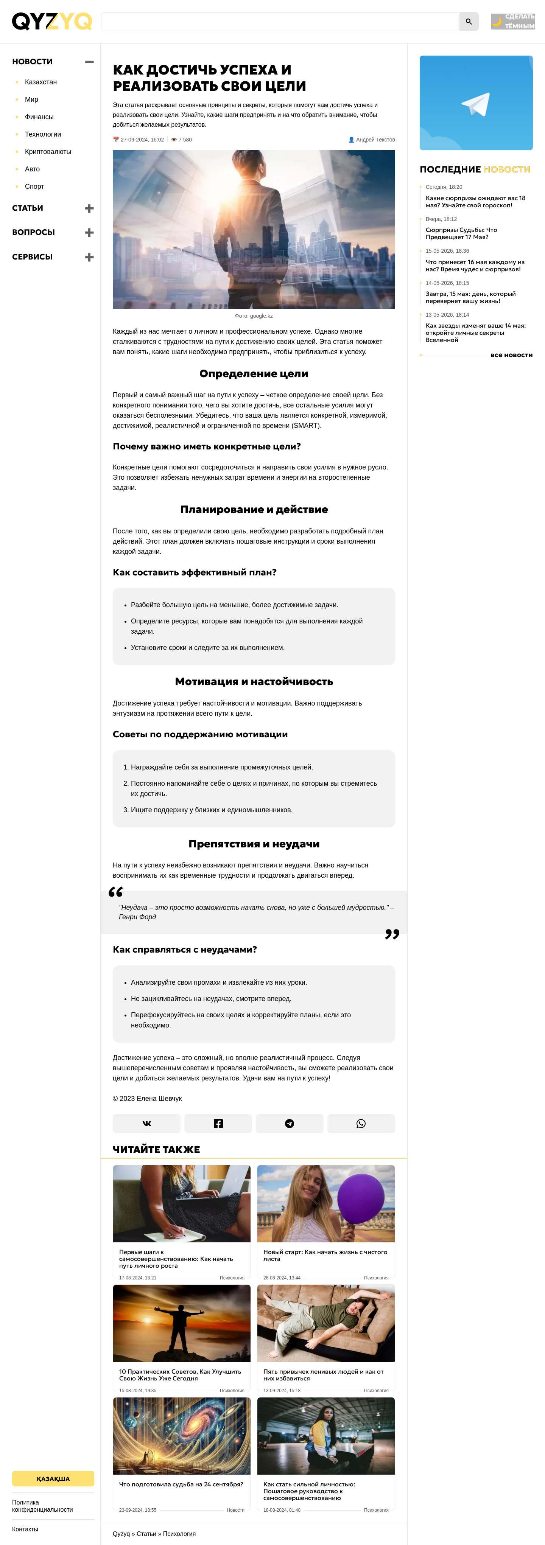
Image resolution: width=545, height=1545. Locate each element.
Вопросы (33, 232)
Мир (31, 99)
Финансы (39, 117)
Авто (32, 169)
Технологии (43, 134)
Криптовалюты (48, 151)
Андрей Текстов (375, 140)
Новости (32, 62)
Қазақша (53, 1479)
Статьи (27, 208)
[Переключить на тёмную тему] (476, 21)
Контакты (25, 1529)
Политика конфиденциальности (42, 1506)
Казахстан (41, 82)
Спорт (34, 186)
